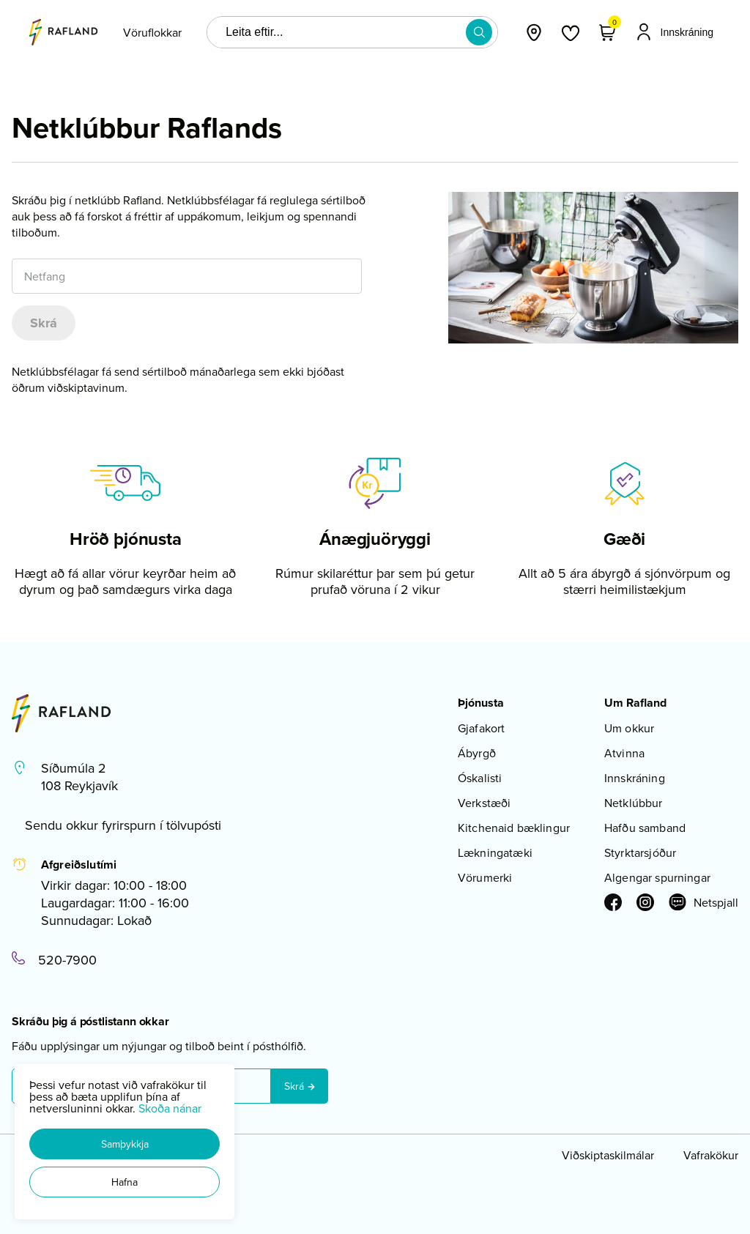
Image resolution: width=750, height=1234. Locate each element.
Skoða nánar (169, 1108)
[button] (124, 1144)
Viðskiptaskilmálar (608, 1155)
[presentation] (152, 32)
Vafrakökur (710, 1155)
